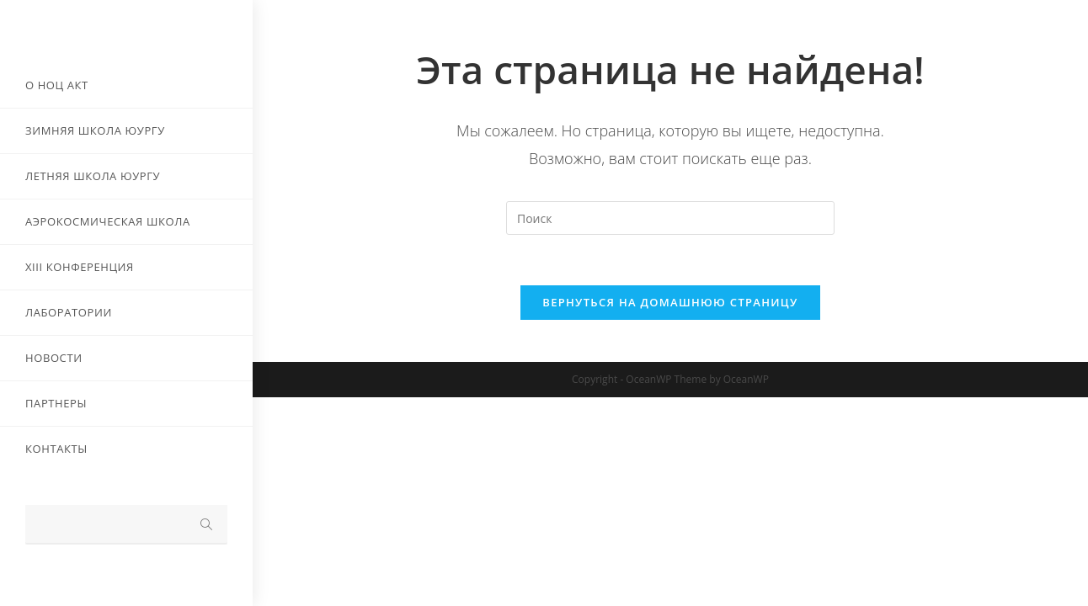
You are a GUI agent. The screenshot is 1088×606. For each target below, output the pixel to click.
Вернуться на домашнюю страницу (669, 302)
